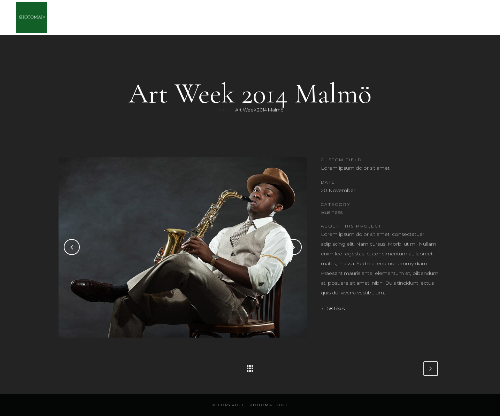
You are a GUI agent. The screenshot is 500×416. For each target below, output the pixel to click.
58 (336, 308)
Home (223, 110)
